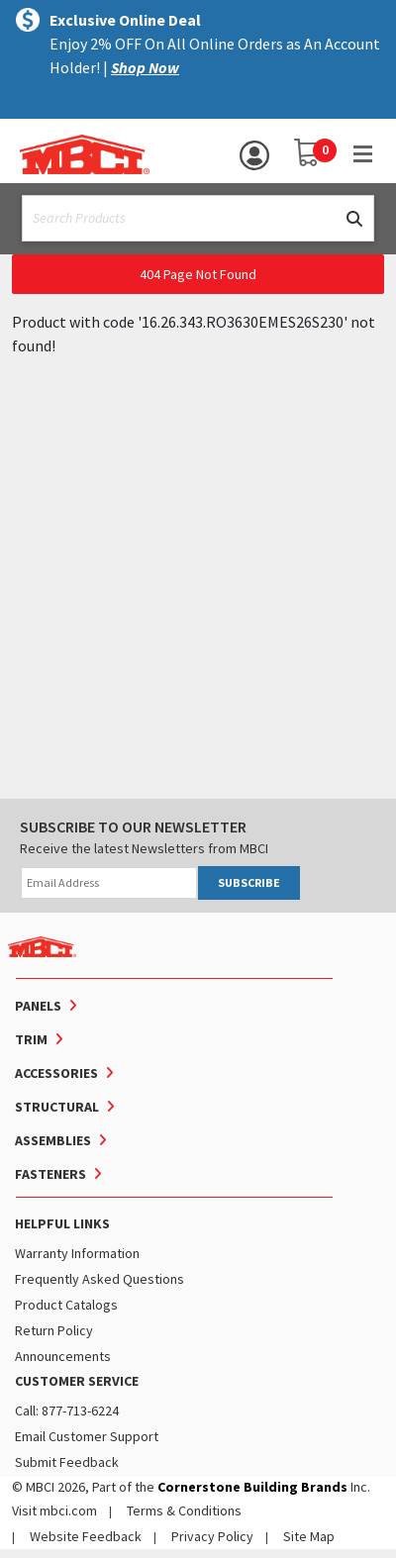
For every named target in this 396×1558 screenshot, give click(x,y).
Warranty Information (77, 1253)
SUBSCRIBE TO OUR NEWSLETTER (133, 826)
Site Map (309, 1536)
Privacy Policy (212, 1536)
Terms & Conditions (184, 1510)
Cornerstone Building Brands (252, 1487)
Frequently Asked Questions (99, 1279)
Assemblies (53, 1140)
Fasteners (50, 1174)
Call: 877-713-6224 (67, 1410)
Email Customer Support (86, 1436)
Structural (57, 1107)
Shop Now (145, 67)
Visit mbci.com (54, 1510)
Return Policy (54, 1330)
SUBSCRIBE (249, 882)
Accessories (56, 1073)
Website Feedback (86, 1536)
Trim (31, 1039)
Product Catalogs (66, 1305)
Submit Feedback (67, 1462)
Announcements (63, 1356)
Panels (38, 1006)
